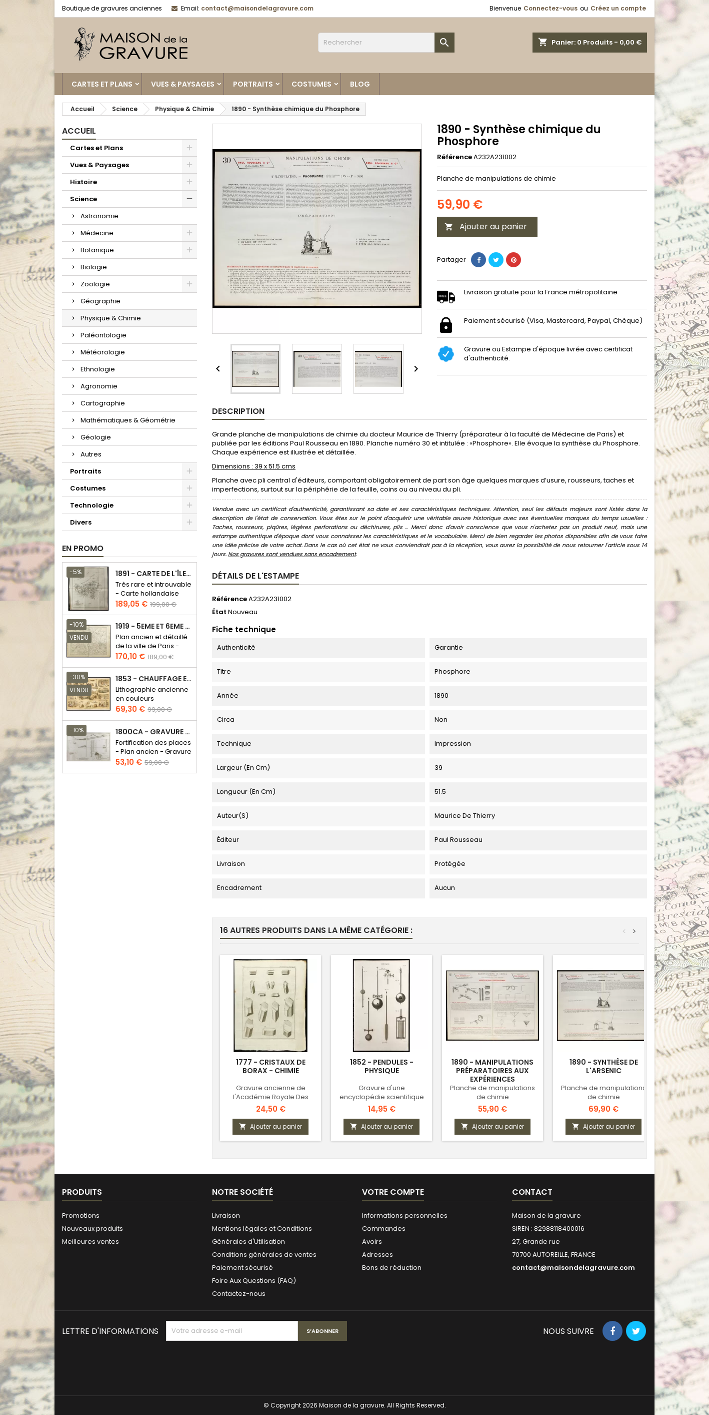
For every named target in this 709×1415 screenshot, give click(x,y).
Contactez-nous (239, 1293)
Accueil (79, 131)
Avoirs (372, 1241)
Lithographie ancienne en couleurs (152, 694)
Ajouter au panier (485, 226)
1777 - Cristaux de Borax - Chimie (271, 1066)
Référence (454, 157)
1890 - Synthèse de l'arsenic (604, 1066)
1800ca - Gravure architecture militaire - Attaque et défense (154, 732)
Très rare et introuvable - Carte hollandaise (154, 589)
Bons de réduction (392, 1267)
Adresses (377, 1254)
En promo (83, 548)
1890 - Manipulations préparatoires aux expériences (493, 1070)
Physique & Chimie (110, 318)
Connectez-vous (551, 8)
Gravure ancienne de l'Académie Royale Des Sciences (270, 1097)
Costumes (312, 84)
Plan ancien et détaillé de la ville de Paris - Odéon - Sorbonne (152, 646)
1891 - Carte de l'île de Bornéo (154, 574)
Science (83, 199)
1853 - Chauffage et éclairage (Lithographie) (154, 679)
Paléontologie (103, 335)
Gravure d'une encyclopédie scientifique (382, 1092)
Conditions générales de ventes (264, 1254)
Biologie (93, 267)
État (219, 612)
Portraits (253, 84)
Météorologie (102, 352)
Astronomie (99, 216)
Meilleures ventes (90, 1241)
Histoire (83, 182)
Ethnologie (97, 369)
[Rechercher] (386, 43)
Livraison (226, 1215)
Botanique (97, 250)
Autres (91, 454)
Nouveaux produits (92, 1228)
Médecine (97, 233)
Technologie (92, 505)
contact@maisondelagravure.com (257, 8)
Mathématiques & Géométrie (128, 420)
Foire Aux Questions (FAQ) (254, 1280)
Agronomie (99, 386)
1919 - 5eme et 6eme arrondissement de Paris (154, 626)
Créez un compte (618, 8)
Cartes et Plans (102, 84)
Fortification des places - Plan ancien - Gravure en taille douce (154, 751)
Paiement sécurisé (242, 1267)
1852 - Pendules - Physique (382, 1066)
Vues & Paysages (182, 84)
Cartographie (102, 403)
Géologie (95, 437)
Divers (81, 522)
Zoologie (95, 284)
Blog (360, 84)
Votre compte (393, 1192)
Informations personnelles (405, 1215)
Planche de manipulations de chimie (492, 1092)
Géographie (100, 301)
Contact (532, 1192)
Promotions (81, 1215)
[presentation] (242, 1365)
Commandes (384, 1228)
